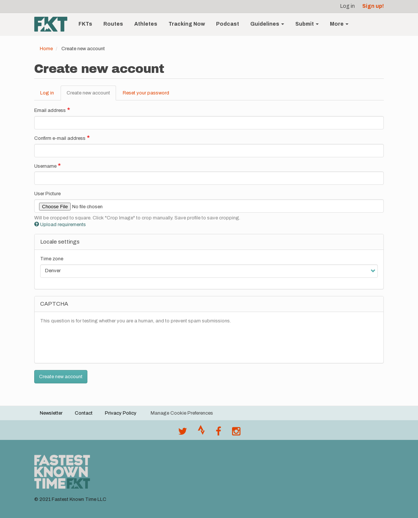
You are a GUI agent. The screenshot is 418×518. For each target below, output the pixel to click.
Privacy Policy (120, 413)
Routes (113, 24)
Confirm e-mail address (60, 138)
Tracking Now (186, 24)
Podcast (227, 24)
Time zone (51, 258)
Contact (84, 413)
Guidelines (267, 24)
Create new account (91, 95)
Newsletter (51, 413)
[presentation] (96, 342)
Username (45, 166)
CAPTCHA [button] (54, 304)
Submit (307, 24)
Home (46, 48)
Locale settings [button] (60, 242)
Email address (50, 110)
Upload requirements (60, 224)
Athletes (145, 24)
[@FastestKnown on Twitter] (182, 433)
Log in (347, 6)
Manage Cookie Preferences (182, 413)
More (339, 24)
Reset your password (146, 93)
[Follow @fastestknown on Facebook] (218, 433)
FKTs (85, 24)
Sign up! (373, 6)
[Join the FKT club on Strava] (201, 433)
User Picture (47, 193)
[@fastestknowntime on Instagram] (236, 433)
